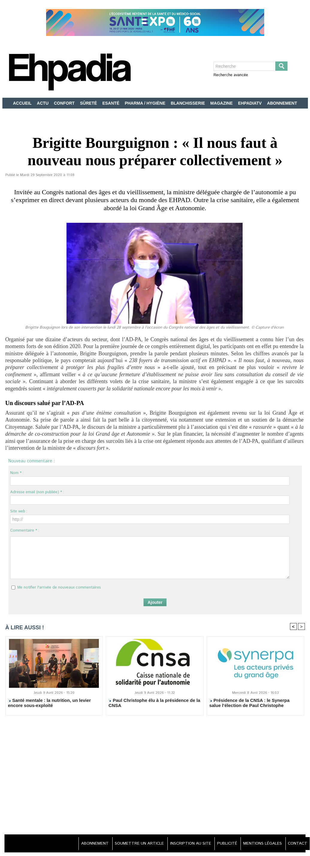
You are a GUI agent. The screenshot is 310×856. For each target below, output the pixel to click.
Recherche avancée (231, 75)
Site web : (18, 511)
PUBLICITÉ (222, 844)
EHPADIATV (250, 103)
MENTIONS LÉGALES (259, 844)
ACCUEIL (23, 103)
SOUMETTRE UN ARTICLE (129, 844)
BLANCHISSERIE (188, 103)
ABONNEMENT (282, 103)
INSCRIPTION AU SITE (183, 844)
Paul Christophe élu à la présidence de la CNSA (154, 703)
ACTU (43, 103)
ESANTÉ (111, 103)
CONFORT (65, 103)
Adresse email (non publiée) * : (37, 492)
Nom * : (17, 473)
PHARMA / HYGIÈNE (146, 103)
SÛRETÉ (89, 103)
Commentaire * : (24, 530)
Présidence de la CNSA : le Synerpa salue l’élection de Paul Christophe (249, 703)
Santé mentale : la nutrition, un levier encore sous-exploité (49, 703)
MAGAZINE (222, 103)
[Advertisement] (155, 779)
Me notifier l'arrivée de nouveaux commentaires (59, 587)
